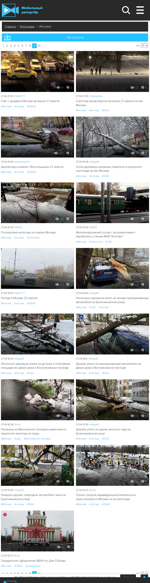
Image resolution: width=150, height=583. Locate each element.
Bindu (18, 424)
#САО (108, 241)
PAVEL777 (20, 96)
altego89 (94, 161)
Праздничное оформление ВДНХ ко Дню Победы (33, 560)
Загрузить (75, 37)
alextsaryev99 (22, 161)
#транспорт (96, 241)
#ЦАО (92, 307)
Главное (10, 26)
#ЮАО (105, 110)
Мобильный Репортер (22, 10)
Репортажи (27, 26)
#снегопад (33, 237)
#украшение (32, 565)
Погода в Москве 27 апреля (19, 298)
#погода (19, 106)
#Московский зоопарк (37, 438)
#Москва (6, 106)
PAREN (18, 227)
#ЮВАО (31, 106)
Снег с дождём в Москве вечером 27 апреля (30, 101)
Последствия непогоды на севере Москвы (28, 232)
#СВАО (106, 504)
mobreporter (96, 96)
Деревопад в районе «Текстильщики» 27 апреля (32, 167)
